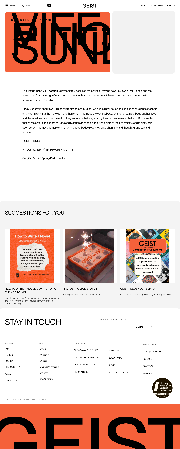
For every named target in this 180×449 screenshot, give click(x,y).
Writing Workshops (85, 364)
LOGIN (144, 5)
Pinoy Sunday (30, 108)
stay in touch (149, 344)
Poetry (9, 361)
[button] (12, 5)
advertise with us (49, 367)
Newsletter (46, 379)
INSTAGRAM (148, 359)
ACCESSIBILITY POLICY (119, 372)
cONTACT (44, 355)
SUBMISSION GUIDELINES (86, 350)
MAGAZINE (9, 343)
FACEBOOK (148, 366)
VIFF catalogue (52, 90)
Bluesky (147, 373)
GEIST (42, 343)
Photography (12, 367)
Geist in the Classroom (86, 357)
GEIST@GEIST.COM (152, 351)
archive (44, 373)
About (43, 349)
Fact (7, 349)
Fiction (9, 355)
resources (79, 343)
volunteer (114, 350)
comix (8, 374)
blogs (111, 365)
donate (44, 361)
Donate (170, 5)
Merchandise (81, 372)
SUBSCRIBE (157, 5)
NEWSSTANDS (115, 358)
